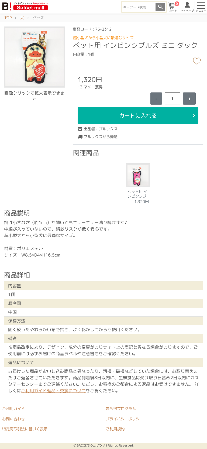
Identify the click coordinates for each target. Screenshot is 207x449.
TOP (8, 18)
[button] (34, 57)
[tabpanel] (138, 182)
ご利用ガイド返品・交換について (53, 391)
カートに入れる (138, 115)
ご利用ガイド (13, 408)
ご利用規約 (115, 429)
